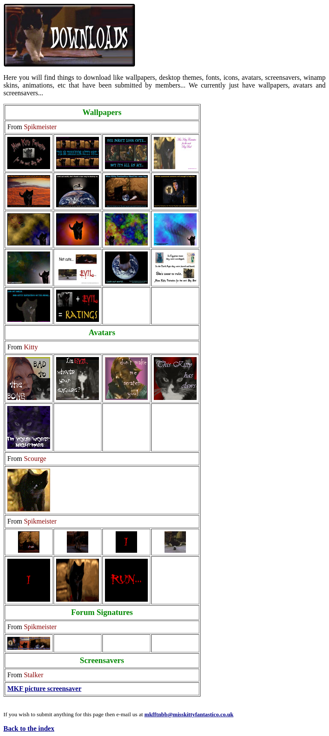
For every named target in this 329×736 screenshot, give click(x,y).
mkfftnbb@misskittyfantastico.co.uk (188, 714)
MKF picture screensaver (44, 688)
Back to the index (28, 728)
